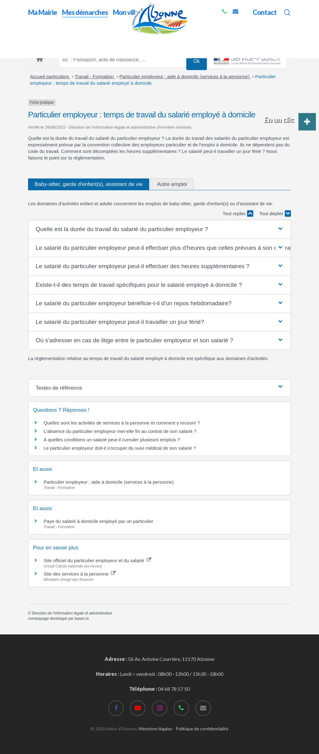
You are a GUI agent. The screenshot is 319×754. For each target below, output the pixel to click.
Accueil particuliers (50, 76)
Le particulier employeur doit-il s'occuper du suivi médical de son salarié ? (120, 448)
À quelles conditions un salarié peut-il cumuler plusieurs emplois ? (112, 439)
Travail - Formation (95, 76)
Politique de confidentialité (202, 728)
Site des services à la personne (80, 573)
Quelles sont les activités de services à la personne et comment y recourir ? (122, 422)
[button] (159, 229)
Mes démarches (65, 40)
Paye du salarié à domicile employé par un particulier (98, 521)
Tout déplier (275, 213)
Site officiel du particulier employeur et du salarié (97, 560)
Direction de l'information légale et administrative (72, 613)
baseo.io (81, 618)
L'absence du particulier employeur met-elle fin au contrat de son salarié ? (120, 431)
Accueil (36, 40)
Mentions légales (155, 728)
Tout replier (238, 213)
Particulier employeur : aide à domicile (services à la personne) (185, 76)
